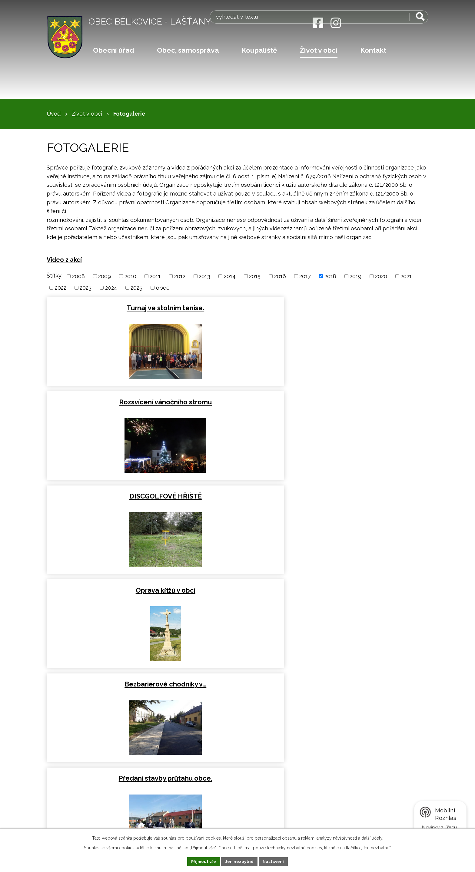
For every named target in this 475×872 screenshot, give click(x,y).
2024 (111, 288)
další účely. (372, 837)
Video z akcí (64, 259)
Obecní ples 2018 (237, 585)
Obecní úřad (113, 50)
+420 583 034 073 (80, 759)
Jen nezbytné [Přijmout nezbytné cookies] (240, 861)
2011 (155, 276)
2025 (136, 288)
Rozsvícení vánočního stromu (237, 307)
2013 (204, 276)
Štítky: (54, 275)
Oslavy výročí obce (366, 492)
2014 (230, 276)
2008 (78, 276)
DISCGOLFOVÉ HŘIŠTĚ (365, 307)
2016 (280, 276)
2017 (305, 276)
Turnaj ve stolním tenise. (108, 307)
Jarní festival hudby (108, 585)
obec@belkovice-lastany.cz (88, 776)
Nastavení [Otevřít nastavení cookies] (275, 861)
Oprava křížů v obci (108, 400)
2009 (104, 276)
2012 (179, 276)
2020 (381, 276)
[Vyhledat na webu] (390, 23)
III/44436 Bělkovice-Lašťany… (237, 492)
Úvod (54, 113)
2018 (330, 276)
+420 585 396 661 (80, 766)
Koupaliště (259, 50)
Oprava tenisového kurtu (108, 492)
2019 (355, 276)
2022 (60, 288)
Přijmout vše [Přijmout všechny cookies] (202, 861)
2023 (85, 288)
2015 (255, 276)
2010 (130, 276)
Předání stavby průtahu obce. (365, 400)
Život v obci (318, 50)
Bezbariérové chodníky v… (237, 400)
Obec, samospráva (188, 50)
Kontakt (373, 50)
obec (162, 288)
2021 (406, 276)
